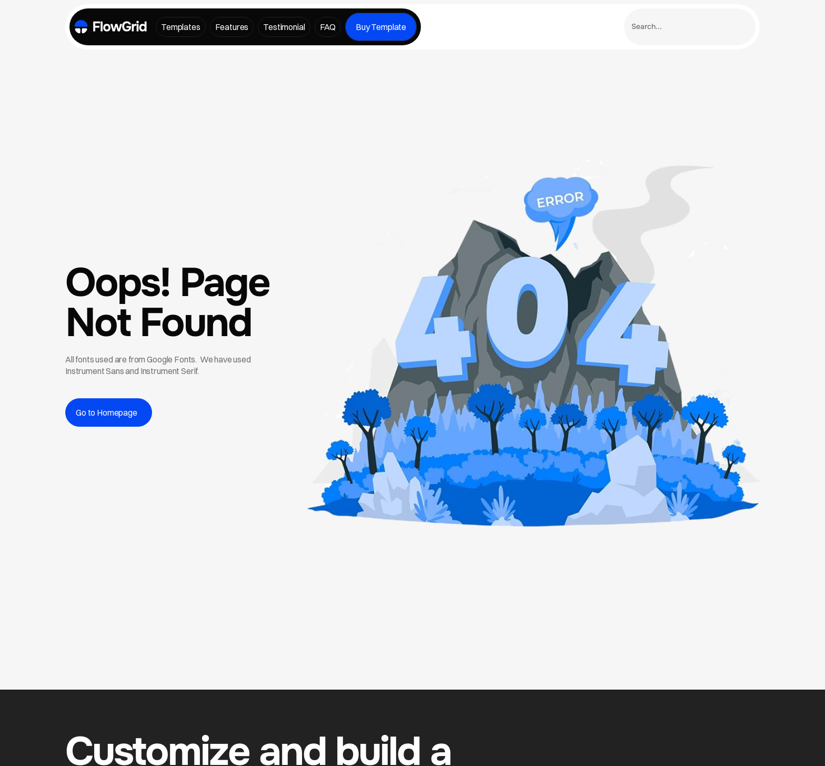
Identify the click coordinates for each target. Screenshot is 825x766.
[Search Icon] (690, 26)
